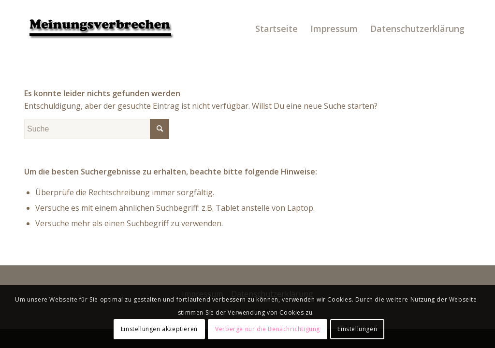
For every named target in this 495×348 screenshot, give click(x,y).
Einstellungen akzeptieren (159, 329)
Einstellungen (357, 329)
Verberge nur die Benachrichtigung (267, 329)
